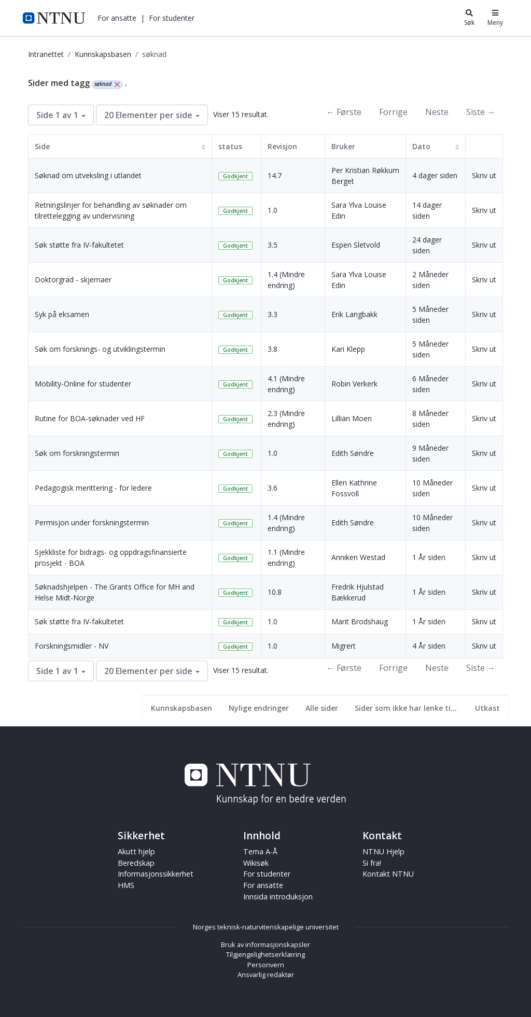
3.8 (272, 349)
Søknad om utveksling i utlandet (88, 175)
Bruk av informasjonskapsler (265, 944)
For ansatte (116, 18)
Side (42, 146)
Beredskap (136, 863)
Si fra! (371, 863)
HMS (126, 885)
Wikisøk (256, 863)
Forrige (393, 112)
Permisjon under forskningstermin (92, 522)
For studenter (171, 18)
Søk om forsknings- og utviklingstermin (100, 349)
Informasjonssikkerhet (155, 874)
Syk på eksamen (62, 314)
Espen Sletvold (355, 245)
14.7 (275, 175)
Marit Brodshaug (359, 621)
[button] (116, 17)
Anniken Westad (358, 557)
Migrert (343, 646)
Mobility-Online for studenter (83, 384)
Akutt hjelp (136, 851)
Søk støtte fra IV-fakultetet (79, 245)
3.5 (272, 245)
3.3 (272, 314)
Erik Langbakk (354, 314)
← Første (343, 112)
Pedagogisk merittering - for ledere (93, 488)
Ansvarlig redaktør (265, 974)
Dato (421, 146)
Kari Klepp (348, 349)
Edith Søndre (352, 453)
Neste (437, 112)
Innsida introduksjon (278, 896)
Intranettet (46, 54)
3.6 (272, 488)
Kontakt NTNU (388, 874)
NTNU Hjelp (383, 851)
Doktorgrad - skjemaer (73, 279)
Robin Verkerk (354, 384)
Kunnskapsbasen (103, 54)
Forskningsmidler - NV (71, 646)
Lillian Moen (351, 418)
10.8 (275, 592)
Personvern (265, 964)
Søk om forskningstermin (77, 453)
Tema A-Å (260, 851)
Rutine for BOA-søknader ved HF (90, 418)
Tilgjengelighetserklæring (265, 954)
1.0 (272, 210)
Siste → (480, 112)
